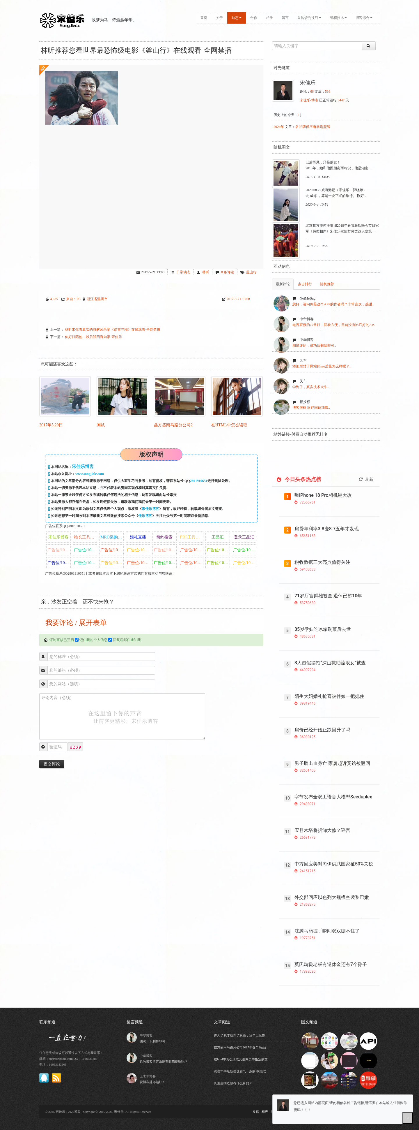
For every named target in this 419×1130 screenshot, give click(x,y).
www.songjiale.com (89, 474)
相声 (265, 1111)
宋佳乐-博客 (309, 100)
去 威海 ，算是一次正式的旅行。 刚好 (335, 196)
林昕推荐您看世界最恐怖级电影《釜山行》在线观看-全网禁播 (136, 50)
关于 (219, 18)
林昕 (205, 272)
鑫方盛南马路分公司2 (173, 425)
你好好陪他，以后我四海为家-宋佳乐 (93, 337)
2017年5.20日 (51, 425)
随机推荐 (327, 284)
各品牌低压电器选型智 (312, 127)
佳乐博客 (145, 516)
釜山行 (251, 272)
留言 (285, 18)
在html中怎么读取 (229, 425)
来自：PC (73, 299)
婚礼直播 (138, 537)
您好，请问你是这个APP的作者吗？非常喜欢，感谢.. (333, 304)
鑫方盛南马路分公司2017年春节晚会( (240, 1047)
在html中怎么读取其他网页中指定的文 (241, 1059)
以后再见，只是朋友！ (323, 162)
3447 (341, 100)
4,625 (54, 299)
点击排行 (305, 284)
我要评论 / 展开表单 (75, 622)
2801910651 (198, 481)
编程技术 (338, 18)
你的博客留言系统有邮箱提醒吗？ (164, 1061)
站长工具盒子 (85, 537)
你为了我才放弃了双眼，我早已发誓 (239, 1035)
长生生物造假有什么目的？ (233, 1083)
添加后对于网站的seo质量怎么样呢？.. (321, 366)
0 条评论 (227, 272)
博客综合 (364, 18)
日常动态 (183, 272)
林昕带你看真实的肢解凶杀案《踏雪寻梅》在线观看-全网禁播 (112, 330)
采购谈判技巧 (309, 18)
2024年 (279, 127)
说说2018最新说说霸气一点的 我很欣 (240, 1071)
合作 (253, 18)
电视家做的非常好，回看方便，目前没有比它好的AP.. (333, 325)
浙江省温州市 (97, 299)
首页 (203, 18)
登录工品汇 (244, 537)
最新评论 (283, 284)
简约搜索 (164, 537)
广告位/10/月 (58, 550)
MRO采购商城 (112, 537)
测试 (101, 425)
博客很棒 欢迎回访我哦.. (311, 408)
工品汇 (218, 537)
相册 (269, 18)
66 (312, 91)
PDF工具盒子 (191, 537)
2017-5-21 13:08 (239, 299)
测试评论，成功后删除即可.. (314, 346)
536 (327, 91)
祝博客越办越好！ (152, 1082)
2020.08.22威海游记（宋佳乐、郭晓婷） (336, 190)
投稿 (256, 1111)
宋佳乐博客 (150, 509)
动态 (237, 18)
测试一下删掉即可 (152, 1041)
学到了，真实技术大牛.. (310, 387)
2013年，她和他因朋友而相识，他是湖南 (337, 168)
